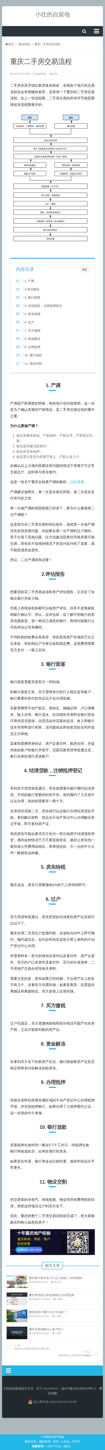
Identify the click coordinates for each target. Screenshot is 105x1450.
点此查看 (77, 482)
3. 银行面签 (32, 297)
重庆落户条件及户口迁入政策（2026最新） (57, 1278)
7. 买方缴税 (32, 330)
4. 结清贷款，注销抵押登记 (43, 306)
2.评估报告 (32, 289)
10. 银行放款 (33, 355)
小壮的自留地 (52, 14)
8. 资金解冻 (32, 338)
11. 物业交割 (33, 363)
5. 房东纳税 (32, 314)
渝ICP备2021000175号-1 (78, 1388)
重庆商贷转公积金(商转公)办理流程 (51, 1295)
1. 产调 (29, 281)
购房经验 (24, 44)
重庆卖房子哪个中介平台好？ (48, 1312)
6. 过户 (29, 322)
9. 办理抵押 (32, 347)
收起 (84, 269)
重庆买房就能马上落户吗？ (46, 1329)
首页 (9, 44)
